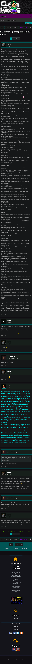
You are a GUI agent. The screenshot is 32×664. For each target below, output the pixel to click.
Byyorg (9, 44)
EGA (10, 544)
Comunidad (16, 621)
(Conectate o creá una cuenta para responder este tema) (16, 531)
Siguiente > (17, 38)
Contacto (7, 548)
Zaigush (9, 320)
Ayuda (12, 548)
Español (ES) (19, 544)
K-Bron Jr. (12, 356)
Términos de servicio (20, 548)
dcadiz (8, 385)
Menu (3, 16)
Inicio (16, 618)
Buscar (3, 20)
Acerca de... (16, 629)
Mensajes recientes (11, 20)
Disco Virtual (16, 623)
